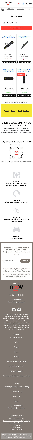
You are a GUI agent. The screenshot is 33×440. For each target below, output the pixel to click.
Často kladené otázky (16, 423)
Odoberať (25, 261)
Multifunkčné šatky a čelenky (16, 361)
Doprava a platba (16, 429)
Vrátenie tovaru (16, 427)
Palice (16, 342)
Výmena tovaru (17, 425)
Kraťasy (16, 357)
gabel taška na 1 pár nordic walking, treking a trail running (24, 37)
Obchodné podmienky (16, 419)
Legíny (16, 347)
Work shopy (16, 396)
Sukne (16, 352)
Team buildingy (16, 391)
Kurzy (16, 401)
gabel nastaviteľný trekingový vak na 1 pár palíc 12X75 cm (24, 71)
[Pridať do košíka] (9, 62)
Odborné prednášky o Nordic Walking (16, 387)
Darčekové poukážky (16, 337)
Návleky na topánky (16, 371)
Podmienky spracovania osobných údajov (16, 421)
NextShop (24, 436)
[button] (19, 3)
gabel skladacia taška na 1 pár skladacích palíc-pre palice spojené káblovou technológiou (8, 71)
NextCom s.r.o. (21, 437)
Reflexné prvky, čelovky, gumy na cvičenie (16, 376)
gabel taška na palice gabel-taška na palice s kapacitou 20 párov (8, 37)
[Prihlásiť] (23, 3)
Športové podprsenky (16, 366)
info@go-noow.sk (19, 302)
